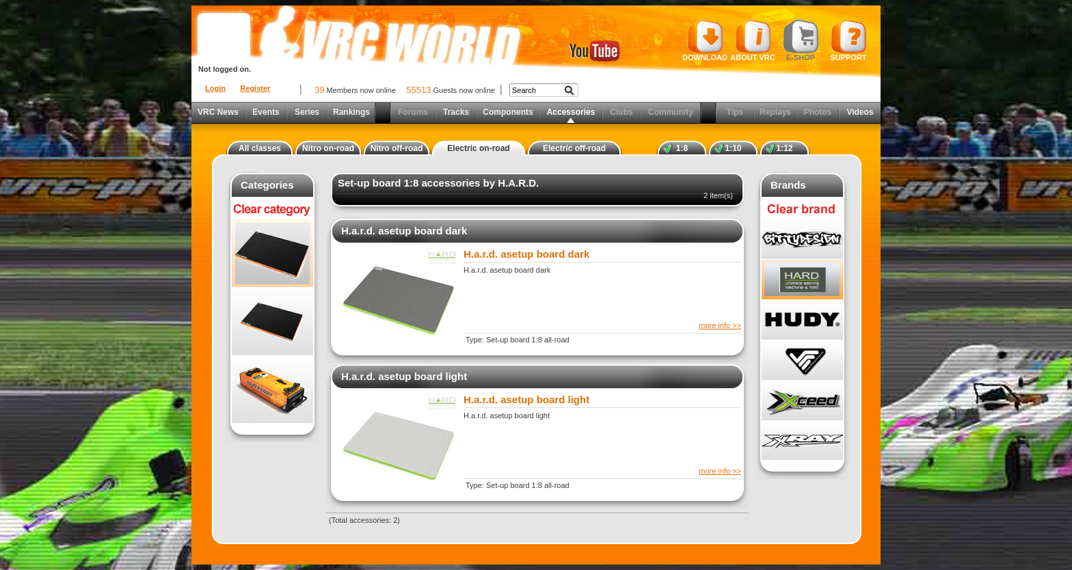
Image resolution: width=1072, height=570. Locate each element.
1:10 (733, 148)
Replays (775, 112)
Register (255, 88)
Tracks (456, 112)
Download (704, 40)
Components (508, 112)
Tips (735, 112)
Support (849, 40)
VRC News (218, 112)
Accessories (571, 112)
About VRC (752, 40)
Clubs (621, 112)
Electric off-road (574, 148)
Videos (859, 112)
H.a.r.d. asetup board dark (404, 230)
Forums (413, 112)
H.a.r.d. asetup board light (404, 376)
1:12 (784, 148)
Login (215, 88)
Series (307, 112)
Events (265, 112)
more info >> (720, 325)
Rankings (351, 112)
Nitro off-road (397, 148)
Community (670, 112)
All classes (260, 148)
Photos (818, 112)
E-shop (801, 40)
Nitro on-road (328, 148)
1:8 (682, 148)
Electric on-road (478, 148)
